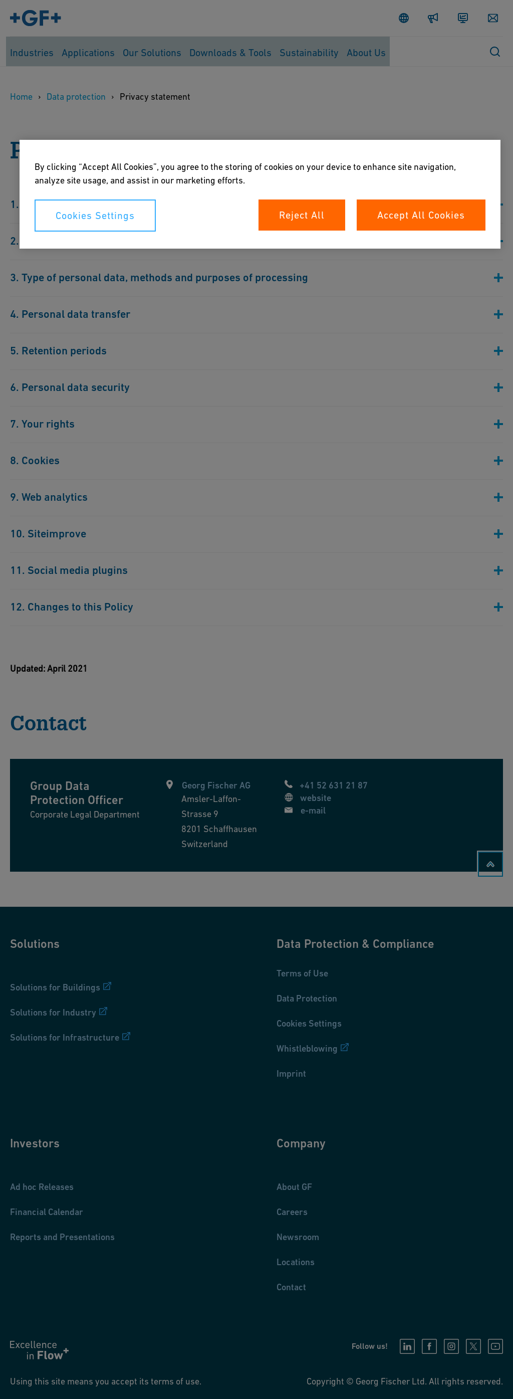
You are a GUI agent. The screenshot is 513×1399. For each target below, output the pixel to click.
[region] (260, 194)
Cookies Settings (95, 215)
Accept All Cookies (421, 215)
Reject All (302, 215)
